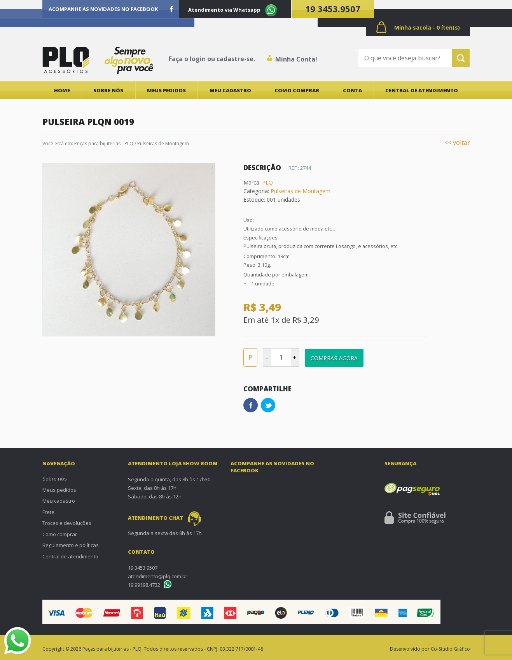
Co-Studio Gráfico (450, 649)
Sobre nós (108, 90)
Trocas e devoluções (66, 522)
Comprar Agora (334, 358)
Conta (352, 90)
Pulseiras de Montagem (300, 191)
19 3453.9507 (332, 8)
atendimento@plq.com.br (157, 576)
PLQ (267, 182)
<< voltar (457, 142)
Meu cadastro (230, 90)
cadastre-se (235, 59)
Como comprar (296, 90)
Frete (48, 512)
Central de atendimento (421, 90)
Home (62, 90)
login (198, 59)
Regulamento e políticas (70, 545)
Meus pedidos (166, 90)
